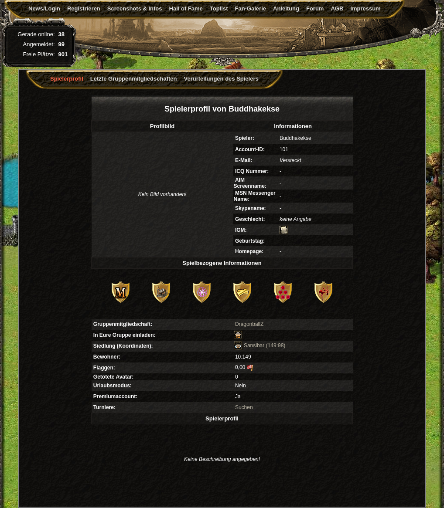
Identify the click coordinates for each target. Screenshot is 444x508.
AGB (337, 8)
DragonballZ (249, 324)
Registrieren (83, 8)
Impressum (365, 8)
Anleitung (286, 8)
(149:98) (276, 345)
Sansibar (249, 345)
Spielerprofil (66, 78)
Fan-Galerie (250, 8)
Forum (315, 8)
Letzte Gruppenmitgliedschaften (133, 78)
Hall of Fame (186, 8)
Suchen (244, 407)
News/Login (44, 8)
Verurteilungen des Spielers (221, 78)
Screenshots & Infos (134, 8)
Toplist (219, 8)
